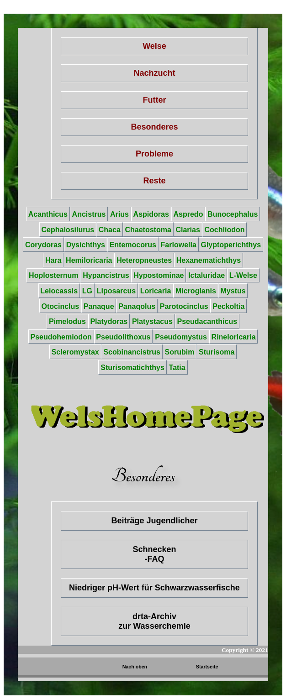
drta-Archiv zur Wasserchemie (154, 621)
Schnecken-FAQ (154, 554)
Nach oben (134, 666)
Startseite (207, 666)
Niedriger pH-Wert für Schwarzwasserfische (154, 587)
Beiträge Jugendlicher (154, 520)
